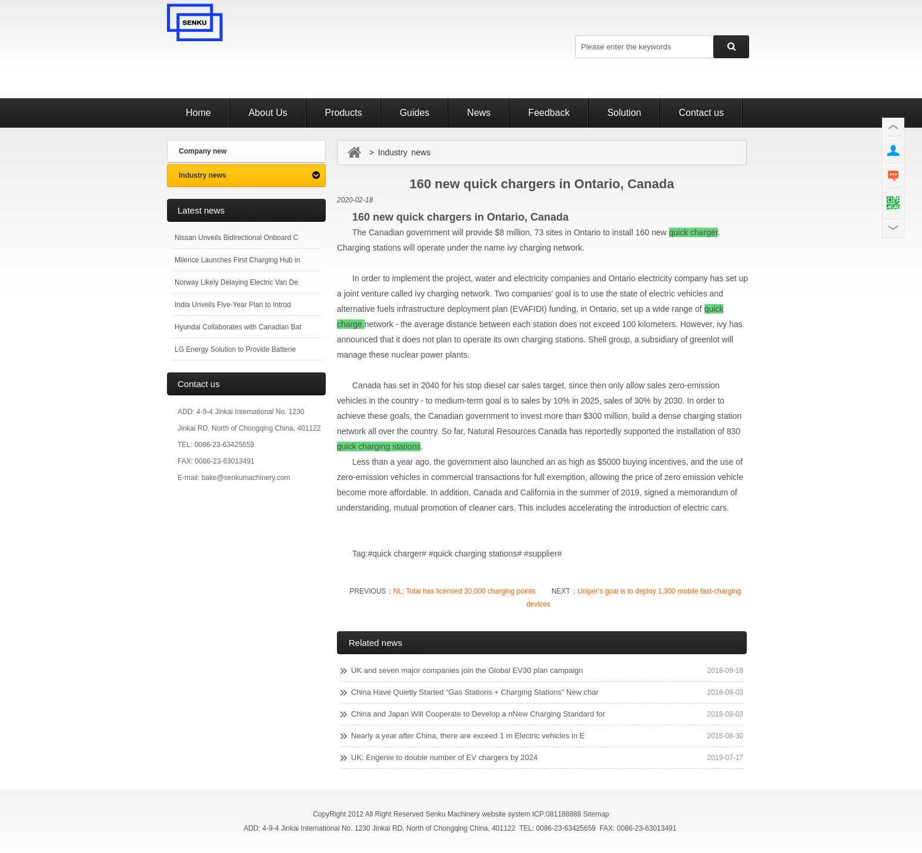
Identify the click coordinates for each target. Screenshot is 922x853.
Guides (415, 113)
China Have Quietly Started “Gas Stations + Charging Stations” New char (475, 692)
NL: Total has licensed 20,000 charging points (464, 591)
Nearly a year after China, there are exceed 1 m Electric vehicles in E (467, 735)
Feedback (548, 113)
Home (198, 113)
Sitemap (596, 814)
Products (343, 113)
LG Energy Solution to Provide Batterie (235, 349)
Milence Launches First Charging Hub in (237, 260)
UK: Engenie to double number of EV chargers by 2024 (444, 757)
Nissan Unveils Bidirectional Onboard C (236, 238)
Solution (624, 113)
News (478, 113)
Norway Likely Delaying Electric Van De (236, 282)
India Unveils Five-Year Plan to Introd (233, 305)
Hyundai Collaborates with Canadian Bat (238, 327)
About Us (268, 113)
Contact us (701, 113)
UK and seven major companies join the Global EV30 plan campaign (467, 670)
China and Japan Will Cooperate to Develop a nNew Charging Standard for (478, 713)
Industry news (202, 175)
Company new (202, 151)
